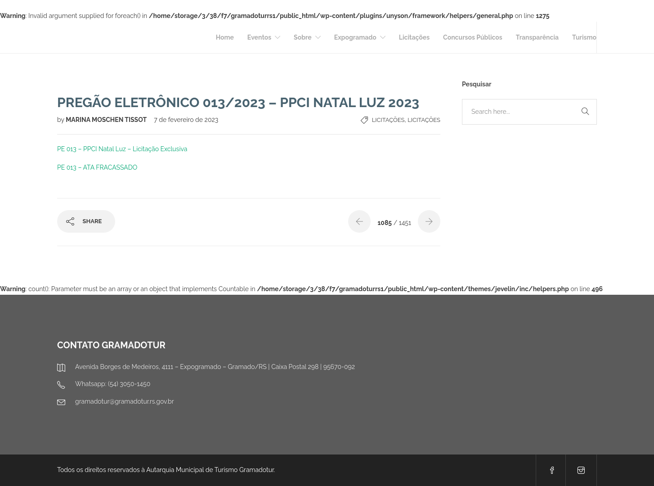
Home (225, 37)
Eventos (259, 37)
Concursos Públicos (472, 37)
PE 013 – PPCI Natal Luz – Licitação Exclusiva (122, 149)
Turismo (584, 37)
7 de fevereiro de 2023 (186, 119)
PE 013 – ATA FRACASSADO (97, 167)
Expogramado (355, 37)
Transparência (537, 37)
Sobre (303, 37)
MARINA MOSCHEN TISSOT (107, 119)
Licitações (414, 37)
